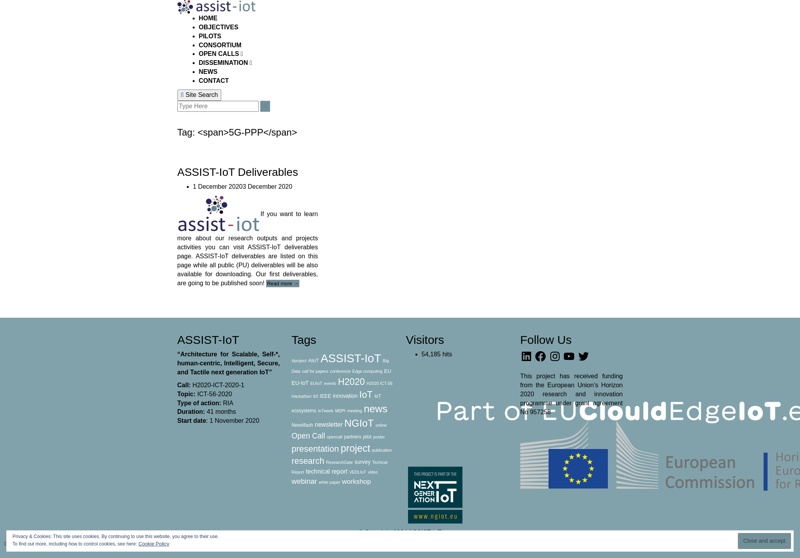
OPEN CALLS (220, 53)
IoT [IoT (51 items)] (365, 395)
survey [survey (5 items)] (362, 462)
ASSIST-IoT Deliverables (237, 172)
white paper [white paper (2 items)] (329, 482)
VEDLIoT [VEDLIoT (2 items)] (357, 472)
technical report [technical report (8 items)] (326, 471)
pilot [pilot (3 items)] (367, 437)
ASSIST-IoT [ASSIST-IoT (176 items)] (350, 358)
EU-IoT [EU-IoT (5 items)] (300, 383)
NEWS (208, 71)
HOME (208, 18)
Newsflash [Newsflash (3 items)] (302, 425)
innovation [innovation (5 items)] (345, 396)
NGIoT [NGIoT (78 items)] (359, 423)
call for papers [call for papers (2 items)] (315, 371)
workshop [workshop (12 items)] (356, 481)
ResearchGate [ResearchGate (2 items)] (339, 462)
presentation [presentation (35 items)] (315, 449)
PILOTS (210, 36)
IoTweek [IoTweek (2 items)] (325, 410)
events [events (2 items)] (330, 383)
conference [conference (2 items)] (340, 371)
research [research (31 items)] (308, 461)
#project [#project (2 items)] (299, 360)
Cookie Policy (153, 544)
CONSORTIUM (220, 45)
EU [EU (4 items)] (387, 371)
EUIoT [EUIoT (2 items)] (316, 383)
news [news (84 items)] (376, 408)
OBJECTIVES (218, 27)
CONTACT (214, 80)
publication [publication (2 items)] (382, 450)
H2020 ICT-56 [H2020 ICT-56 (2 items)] (379, 383)
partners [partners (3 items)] (352, 437)
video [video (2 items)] (373, 472)
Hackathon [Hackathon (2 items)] (301, 396)
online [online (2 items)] (381, 425)
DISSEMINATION (224, 62)
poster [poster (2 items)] (379, 437)
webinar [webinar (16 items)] (304, 481)
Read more (283, 283)
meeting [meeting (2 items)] (354, 410)
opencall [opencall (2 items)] (334, 437)
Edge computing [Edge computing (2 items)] (368, 371)
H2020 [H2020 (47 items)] (351, 382)
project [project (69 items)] (355, 448)
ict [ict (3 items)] (315, 396)
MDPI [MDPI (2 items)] (340, 410)
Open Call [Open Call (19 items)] (308, 436)
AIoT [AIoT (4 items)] (313, 360)
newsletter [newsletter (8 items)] (328, 424)
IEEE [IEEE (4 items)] (325, 396)
